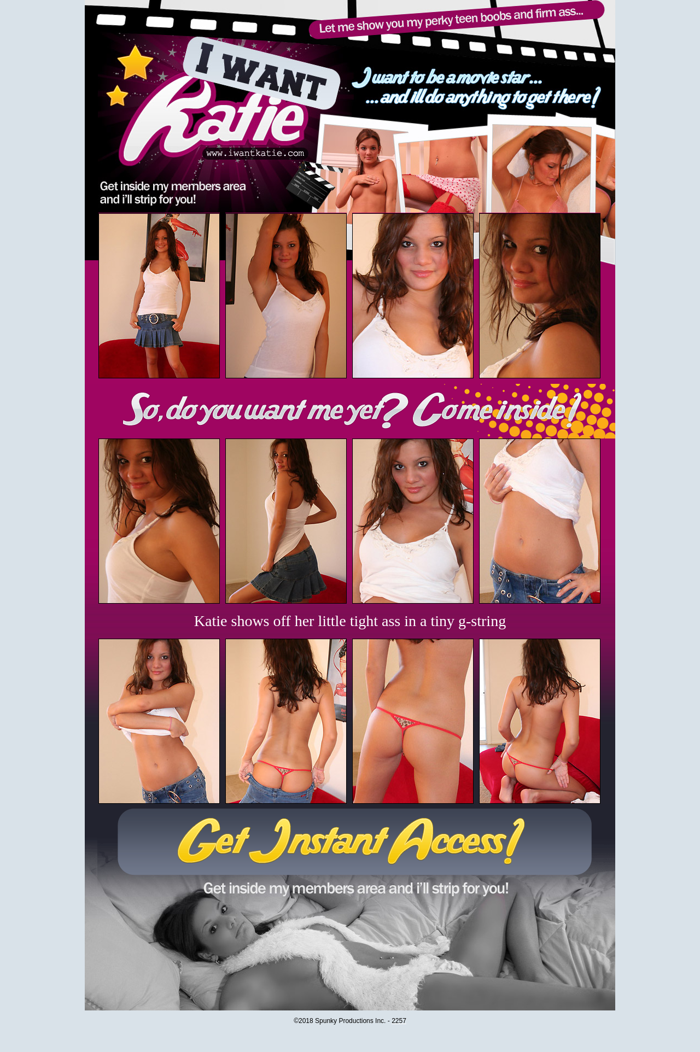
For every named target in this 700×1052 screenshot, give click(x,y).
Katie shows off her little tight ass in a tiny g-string (350, 620)
